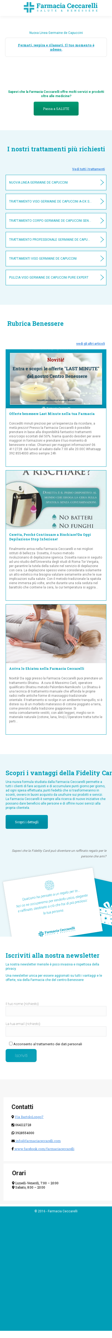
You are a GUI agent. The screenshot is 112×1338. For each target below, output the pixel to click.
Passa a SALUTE (56, 108)
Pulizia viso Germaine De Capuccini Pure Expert (48, 277)
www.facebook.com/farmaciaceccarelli (44, 1149)
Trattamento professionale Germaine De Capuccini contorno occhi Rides (50, 240)
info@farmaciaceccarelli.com (38, 1141)
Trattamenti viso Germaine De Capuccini (43, 258)
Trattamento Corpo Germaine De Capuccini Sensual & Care (50, 221)
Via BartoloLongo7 (29, 1117)
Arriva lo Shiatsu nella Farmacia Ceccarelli (46, 668)
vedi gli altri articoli (90, 344)
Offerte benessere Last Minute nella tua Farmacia (52, 413)
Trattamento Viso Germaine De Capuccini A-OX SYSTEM (50, 201)
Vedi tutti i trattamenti (88, 169)
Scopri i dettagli (26, 822)
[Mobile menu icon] (8, 8)
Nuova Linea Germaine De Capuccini (38, 182)
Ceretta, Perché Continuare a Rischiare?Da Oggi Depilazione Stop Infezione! (50, 536)
